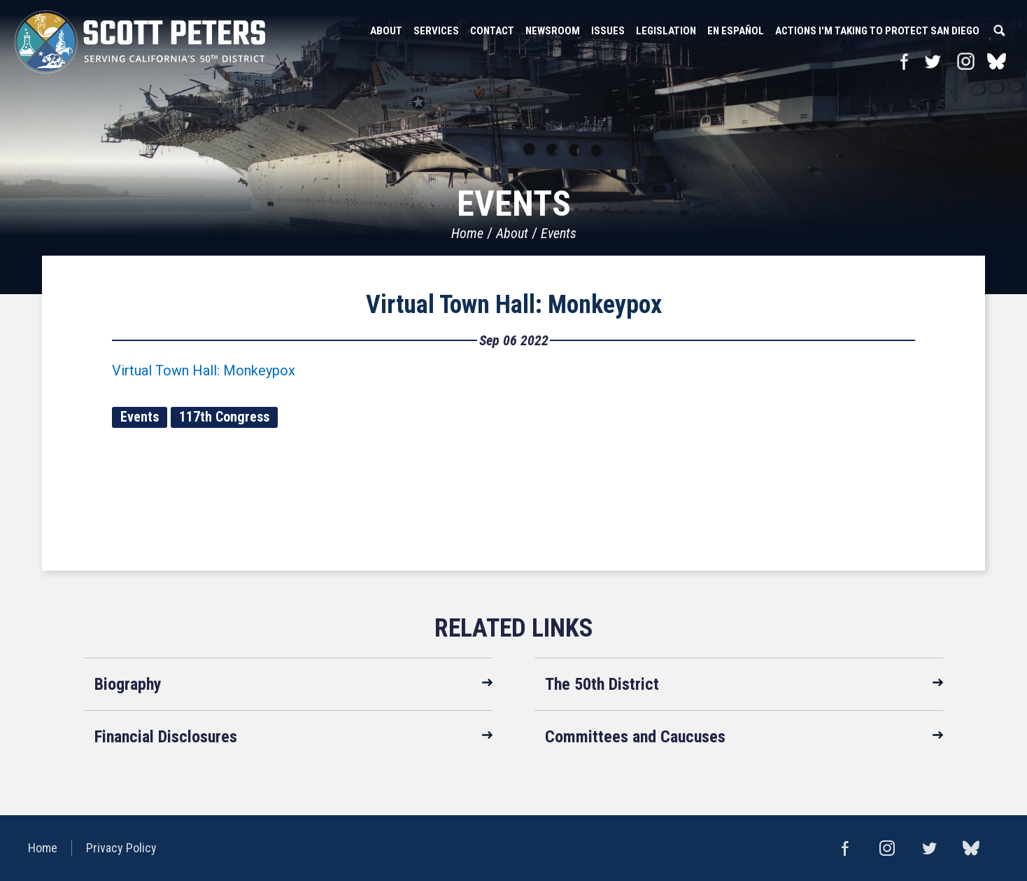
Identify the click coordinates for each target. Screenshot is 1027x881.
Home (467, 233)
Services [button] (436, 31)
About (512, 233)
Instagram (965, 61)
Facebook (904, 61)
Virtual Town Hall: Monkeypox (514, 304)
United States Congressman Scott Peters (140, 42)
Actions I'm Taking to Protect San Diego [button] (877, 31)
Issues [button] (608, 31)
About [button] (386, 31)
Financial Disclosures (165, 737)
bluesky (996, 61)
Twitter (932, 61)
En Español (735, 31)
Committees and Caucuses (635, 737)
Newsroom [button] (552, 31)
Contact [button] (492, 31)
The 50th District (602, 684)
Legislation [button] (666, 31)
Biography (128, 684)
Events (558, 233)
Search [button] (999, 31)
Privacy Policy (121, 847)
